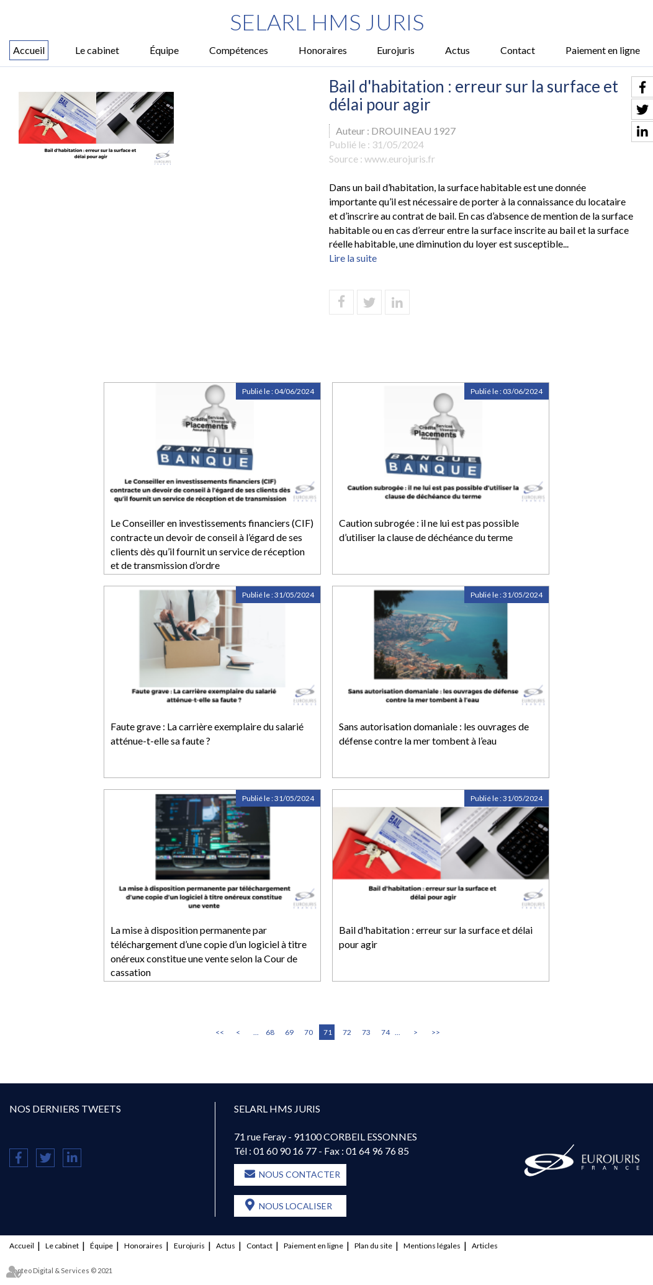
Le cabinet (97, 50)
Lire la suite (353, 258)
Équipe (164, 50)
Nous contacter (299, 1174)
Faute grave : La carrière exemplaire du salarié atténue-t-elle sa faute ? (207, 733)
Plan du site (373, 1245)
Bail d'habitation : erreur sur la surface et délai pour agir (436, 937)
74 (385, 1032)
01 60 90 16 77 (285, 1151)
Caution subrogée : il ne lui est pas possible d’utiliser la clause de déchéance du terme (429, 530)
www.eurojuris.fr (399, 158)
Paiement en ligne (602, 50)
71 (327, 1032)
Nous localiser (295, 1206)
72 (347, 1032)
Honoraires (323, 50)
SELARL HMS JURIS (327, 21)
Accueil (29, 50)
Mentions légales (432, 1245)
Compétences (238, 50)
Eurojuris (396, 50)
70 (308, 1032)
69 (289, 1032)
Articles (485, 1245)
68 (270, 1032)
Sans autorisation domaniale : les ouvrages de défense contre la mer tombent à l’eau (434, 733)
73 (366, 1032)
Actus (457, 50)
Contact (517, 50)
